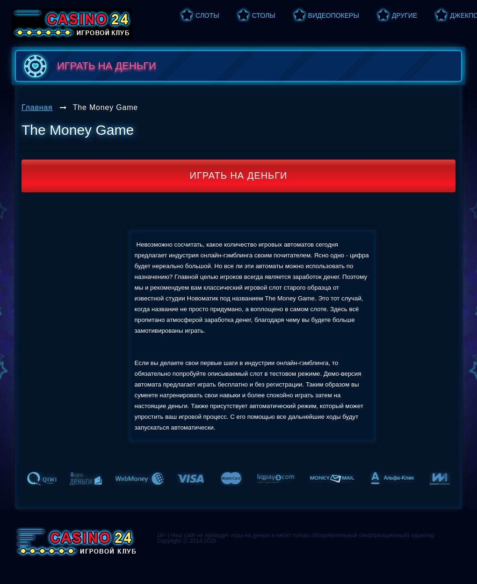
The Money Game (105, 107)
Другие (404, 15)
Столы (263, 15)
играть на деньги (88, 66)
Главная (37, 107)
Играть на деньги (239, 175)
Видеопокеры (333, 15)
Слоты (207, 15)
